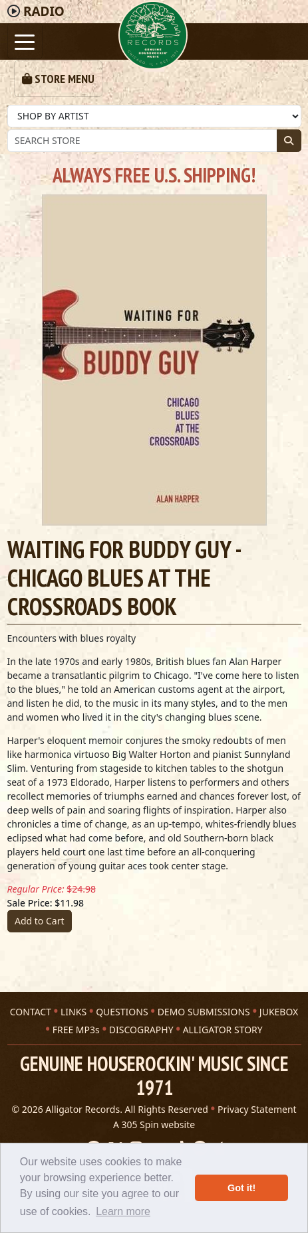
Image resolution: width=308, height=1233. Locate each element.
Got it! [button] (241, 1188)
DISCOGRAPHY (141, 1029)
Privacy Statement (257, 1109)
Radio (44, 11)
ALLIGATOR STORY (223, 1029)
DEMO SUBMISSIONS (204, 1011)
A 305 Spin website (154, 1124)
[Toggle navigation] (25, 41)
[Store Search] (142, 140)
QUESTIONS (122, 1011)
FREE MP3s (76, 1029)
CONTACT (30, 1011)
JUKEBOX (278, 1011)
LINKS (73, 1011)
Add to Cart (40, 920)
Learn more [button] (123, 1211)
